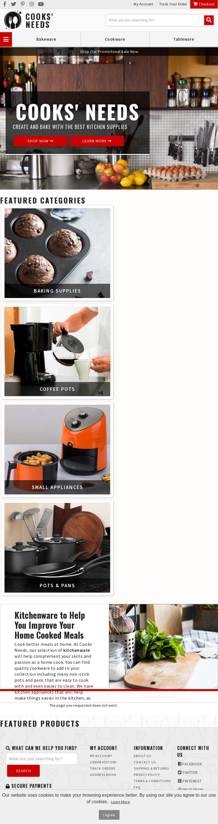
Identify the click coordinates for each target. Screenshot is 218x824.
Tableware (183, 39)
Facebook (190, 764)
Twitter (188, 772)
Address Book (103, 774)
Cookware (115, 39)
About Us (142, 756)
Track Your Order (173, 4)
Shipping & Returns (151, 768)
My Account (143, 4)
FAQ (137, 787)
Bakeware (46, 39)
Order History (103, 762)
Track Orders (102, 768)
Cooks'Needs (40, 20)
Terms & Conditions (152, 781)
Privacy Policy (147, 774)
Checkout (204, 4)
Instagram (190, 789)
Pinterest (190, 781)
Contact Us (145, 762)
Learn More (97, 140)
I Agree (109, 814)
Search (23, 770)
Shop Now (40, 140)
